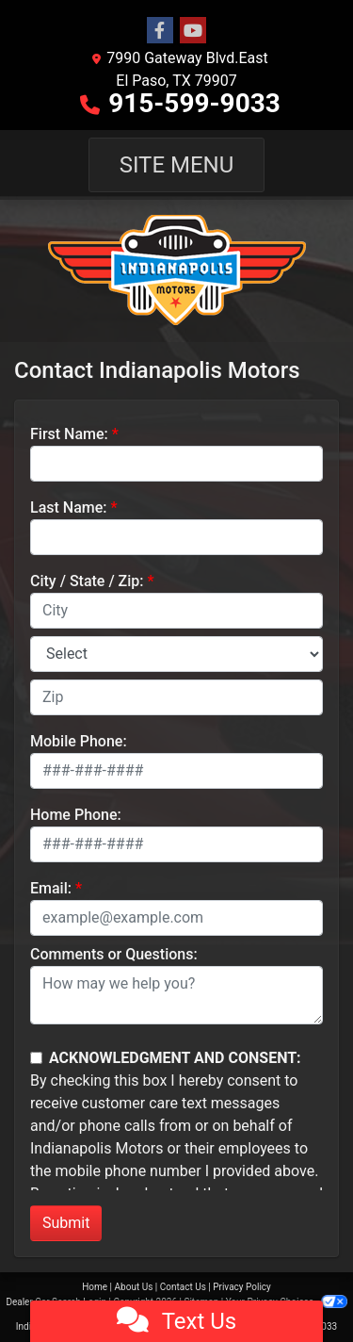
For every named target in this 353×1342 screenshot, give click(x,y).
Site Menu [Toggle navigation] (177, 165)
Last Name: (68, 507)
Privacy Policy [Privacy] (242, 1287)
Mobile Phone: (78, 741)
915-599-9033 (194, 103)
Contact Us (183, 1287)
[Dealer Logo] (176, 271)
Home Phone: (75, 815)
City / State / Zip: (87, 581)
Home (94, 1287)
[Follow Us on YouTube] (193, 31)
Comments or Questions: (114, 954)
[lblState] (176, 654)
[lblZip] (176, 697)
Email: (51, 888)
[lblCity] (176, 611)
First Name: (69, 434)
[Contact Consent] (36, 1058)
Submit (65, 1223)
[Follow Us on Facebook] (160, 31)
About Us (134, 1287)
